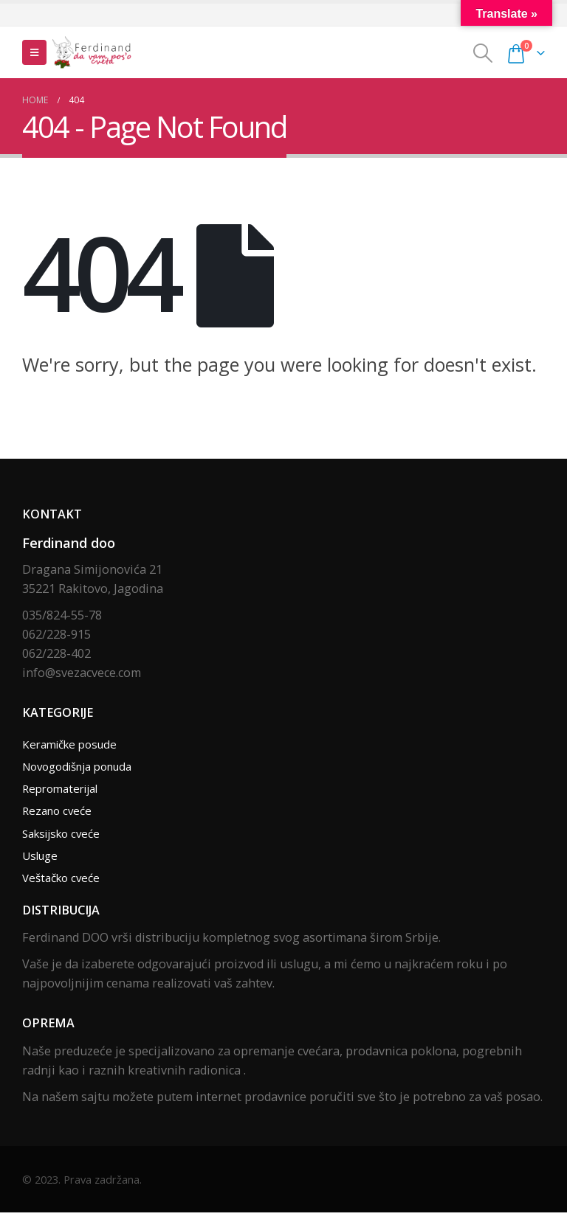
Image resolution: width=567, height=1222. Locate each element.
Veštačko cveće (64, 886)
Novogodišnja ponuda (84, 768)
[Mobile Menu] (34, 52)
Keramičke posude (74, 745)
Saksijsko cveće (65, 839)
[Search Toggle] (483, 53)
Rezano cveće (59, 816)
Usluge (42, 863)
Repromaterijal (64, 792)
